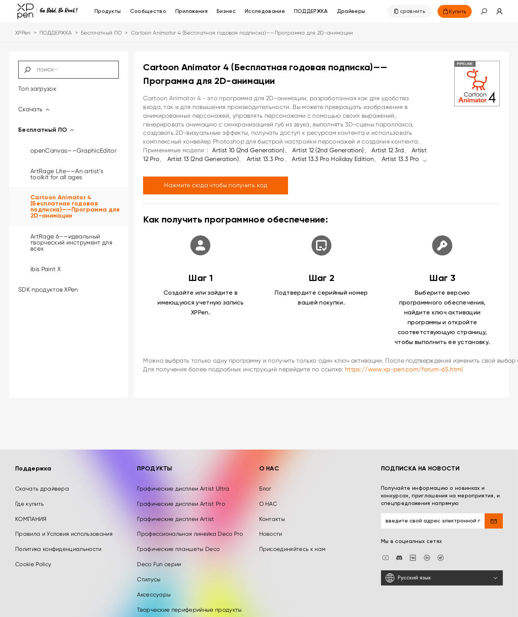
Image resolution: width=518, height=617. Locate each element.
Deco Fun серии (159, 558)
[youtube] (385, 551)
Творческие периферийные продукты (189, 604)
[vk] (412, 551)
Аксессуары (154, 588)
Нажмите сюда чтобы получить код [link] (215, 185)
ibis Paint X (45, 269)
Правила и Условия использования (64, 528)
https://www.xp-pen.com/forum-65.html (404, 369)
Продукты (107, 11)
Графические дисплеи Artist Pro (181, 498)
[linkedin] (426, 551)
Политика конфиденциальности (58, 543)
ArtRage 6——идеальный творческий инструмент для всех (71, 242)
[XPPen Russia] (440, 551)
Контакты (272, 513)
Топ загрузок (37, 88)
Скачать (34, 109)
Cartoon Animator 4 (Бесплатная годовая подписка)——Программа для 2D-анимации (75, 207)
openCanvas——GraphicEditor (73, 150)
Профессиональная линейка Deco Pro (190, 528)
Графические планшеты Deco (178, 543)
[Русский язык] (442, 572)
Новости (270, 528)
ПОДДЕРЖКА (55, 33)
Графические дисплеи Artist (175, 513)
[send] (494, 515)
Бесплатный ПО (101, 33)
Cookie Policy (33, 558)
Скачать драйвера (42, 483)
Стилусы (149, 573)
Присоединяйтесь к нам (292, 543)
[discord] (399, 551)
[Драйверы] (351, 11)
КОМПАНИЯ (31, 513)
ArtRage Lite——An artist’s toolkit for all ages (66, 174)
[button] (484, 11)
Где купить (29, 498)
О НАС (268, 498)
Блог (265, 483)
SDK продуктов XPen (48, 289)
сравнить (413, 11)
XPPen (23, 33)
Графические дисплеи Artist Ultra (183, 483)
